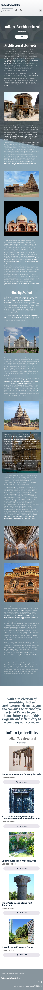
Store (16, 973)
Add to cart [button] (23, 782)
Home (3, 973)
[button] (40, 10)
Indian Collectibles (10, 5)
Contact (21, 973)
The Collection (10, 973)
